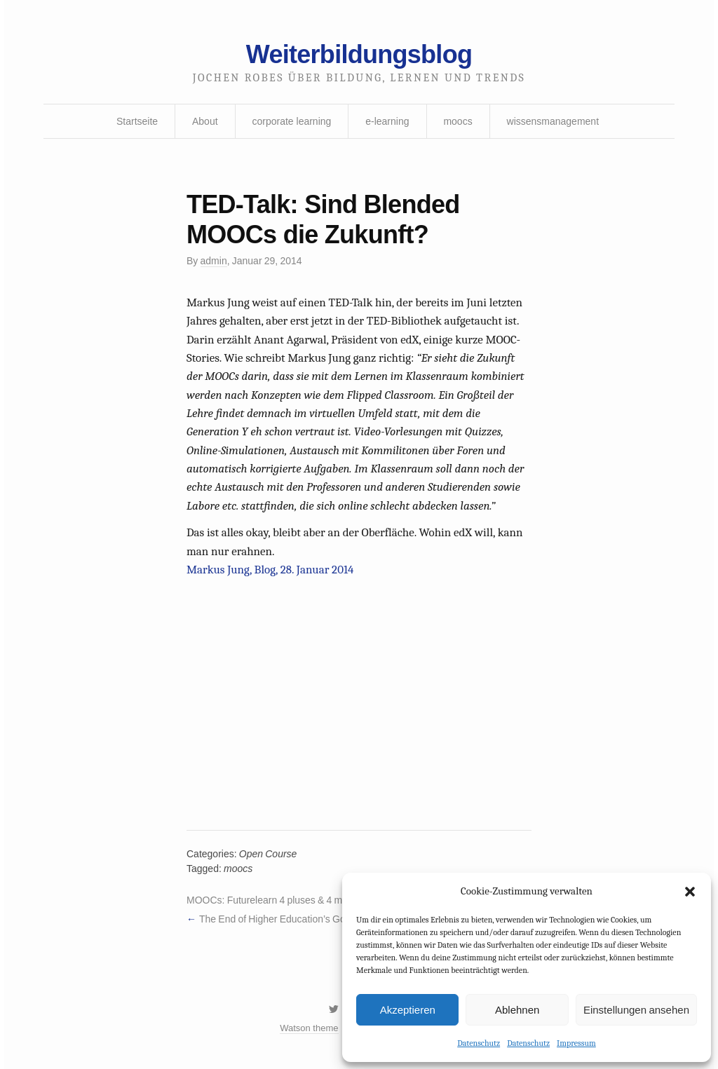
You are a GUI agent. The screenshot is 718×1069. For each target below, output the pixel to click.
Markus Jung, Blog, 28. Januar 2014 (270, 569)
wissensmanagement (553, 121)
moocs (457, 121)
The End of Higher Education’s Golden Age (291, 919)
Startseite (137, 121)
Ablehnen (517, 1010)
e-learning (387, 121)
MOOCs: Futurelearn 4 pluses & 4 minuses (279, 900)
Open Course (268, 853)
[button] (690, 892)
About (205, 121)
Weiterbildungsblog (359, 54)
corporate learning (291, 121)
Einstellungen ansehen (636, 1010)
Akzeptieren (407, 1010)
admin (214, 260)
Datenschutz (478, 1043)
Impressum (576, 1043)
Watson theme (309, 1028)
